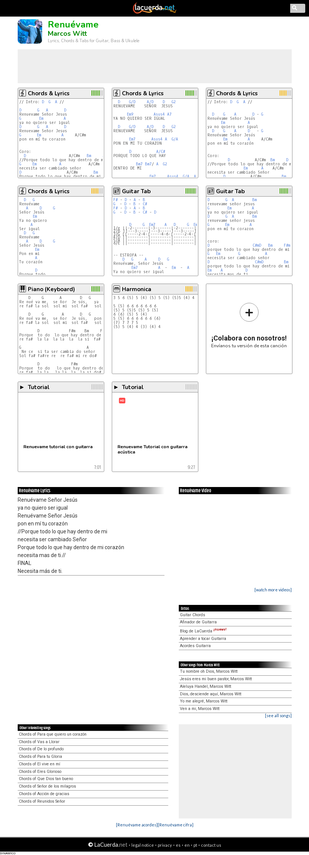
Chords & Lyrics (49, 93)
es (178, 845)
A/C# (160, 151)
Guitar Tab (136, 191)
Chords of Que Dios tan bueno (46, 778)
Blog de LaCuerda (203, 631)
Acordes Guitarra (195, 645)
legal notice (142, 845)
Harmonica (136, 289)
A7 (169, 114)
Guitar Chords (192, 614)
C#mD (257, 245)
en (187, 845)
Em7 (132, 139)
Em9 (130, 114)
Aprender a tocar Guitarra (203, 638)
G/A (175, 139)
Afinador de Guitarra (198, 622)
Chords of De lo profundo (41, 749)
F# (115, 199)
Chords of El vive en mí (39, 764)
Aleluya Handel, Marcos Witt (205, 686)
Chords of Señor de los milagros (47, 786)
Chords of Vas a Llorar (39, 741)
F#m (287, 245)
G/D (132, 101)
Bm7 (139, 164)
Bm (89, 155)
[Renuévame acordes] (137, 824)
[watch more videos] (273, 589)
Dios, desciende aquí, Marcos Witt (210, 694)
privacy (165, 845)
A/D (150, 101)
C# (145, 204)
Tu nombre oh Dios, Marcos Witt (208, 671)
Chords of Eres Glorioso (40, 771)
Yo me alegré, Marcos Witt (203, 701)
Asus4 (159, 114)
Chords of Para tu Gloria (40, 756)
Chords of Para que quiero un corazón (53, 734)
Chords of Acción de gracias (44, 793)
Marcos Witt (67, 33)
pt (195, 845)
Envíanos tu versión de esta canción (249, 325)
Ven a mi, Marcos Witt (199, 708)
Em (41, 118)
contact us (211, 845)
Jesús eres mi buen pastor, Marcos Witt (216, 678)
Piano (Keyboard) (51, 289)
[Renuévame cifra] (175, 824)
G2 (174, 101)
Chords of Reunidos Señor (42, 801)
